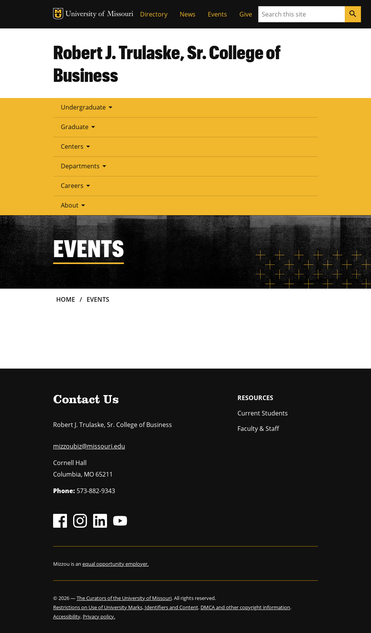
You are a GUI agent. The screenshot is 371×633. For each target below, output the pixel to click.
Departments (85, 166)
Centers (77, 146)
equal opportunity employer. (115, 563)
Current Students (262, 413)
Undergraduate (88, 107)
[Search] (353, 14)
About (74, 205)
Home (65, 299)
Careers (77, 185)
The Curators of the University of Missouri (124, 598)
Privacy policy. (99, 616)
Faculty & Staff (258, 428)
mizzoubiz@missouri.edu (89, 446)
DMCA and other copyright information (245, 607)
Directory (153, 14)
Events (217, 14)
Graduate (79, 126)
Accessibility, (67, 616)
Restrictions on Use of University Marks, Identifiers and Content (125, 607)
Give (245, 14)
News (188, 14)
